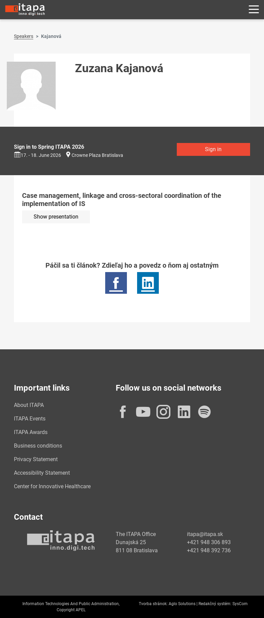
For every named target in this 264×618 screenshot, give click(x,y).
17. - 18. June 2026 (37, 155)
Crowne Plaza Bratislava (97, 155)
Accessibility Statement (42, 473)
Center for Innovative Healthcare (52, 486)
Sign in (213, 149)
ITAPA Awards (31, 432)
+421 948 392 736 (209, 550)
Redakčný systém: (215, 603)
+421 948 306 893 (209, 542)
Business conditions (38, 445)
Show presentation (56, 216)
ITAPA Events (29, 418)
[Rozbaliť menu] (254, 9)
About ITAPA (29, 405)
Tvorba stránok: (153, 603)
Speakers (23, 36)
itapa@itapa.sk (205, 534)
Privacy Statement (36, 459)
